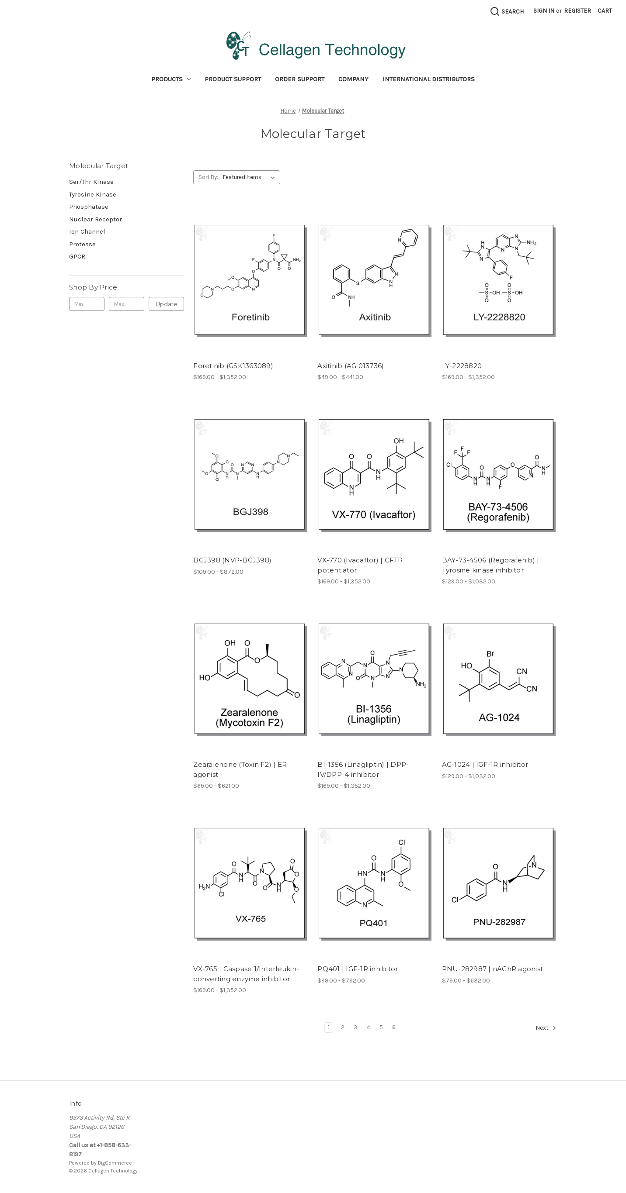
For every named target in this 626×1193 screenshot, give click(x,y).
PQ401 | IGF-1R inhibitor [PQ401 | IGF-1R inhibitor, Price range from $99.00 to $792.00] (357, 969)
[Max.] (126, 304)
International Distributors (429, 79)
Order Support (299, 79)
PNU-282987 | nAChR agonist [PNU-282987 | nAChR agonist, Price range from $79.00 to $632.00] (492, 969)
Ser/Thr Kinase (91, 182)
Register (577, 10)
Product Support (233, 79)
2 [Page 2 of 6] (342, 1027)
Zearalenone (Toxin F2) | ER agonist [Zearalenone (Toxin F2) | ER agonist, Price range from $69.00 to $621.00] (240, 769)
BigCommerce (115, 1163)
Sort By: (208, 177)
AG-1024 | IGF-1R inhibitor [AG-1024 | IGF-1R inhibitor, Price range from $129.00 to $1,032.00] (485, 764)
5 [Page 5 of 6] (381, 1027)
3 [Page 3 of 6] (356, 1027)
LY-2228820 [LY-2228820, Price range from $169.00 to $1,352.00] (462, 366)
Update (166, 303)
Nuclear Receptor (95, 219)
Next (546, 1028)
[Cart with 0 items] (605, 10)
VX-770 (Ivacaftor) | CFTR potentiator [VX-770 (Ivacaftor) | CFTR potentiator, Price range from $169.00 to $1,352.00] (360, 565)
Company (353, 79)
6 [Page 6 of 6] (394, 1027)
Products (171, 79)
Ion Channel (87, 231)
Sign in (543, 10)
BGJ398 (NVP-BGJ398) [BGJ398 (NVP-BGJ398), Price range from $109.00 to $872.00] (232, 560)
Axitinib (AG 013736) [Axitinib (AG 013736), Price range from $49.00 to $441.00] (350, 366)
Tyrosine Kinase (92, 194)
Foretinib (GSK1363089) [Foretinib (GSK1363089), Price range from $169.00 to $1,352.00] (233, 366)
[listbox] (251, 177)
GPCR (77, 256)
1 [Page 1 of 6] (329, 1027)
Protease (82, 244)
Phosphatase (88, 206)
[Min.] (86, 304)
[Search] (507, 11)
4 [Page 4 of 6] (368, 1027)
